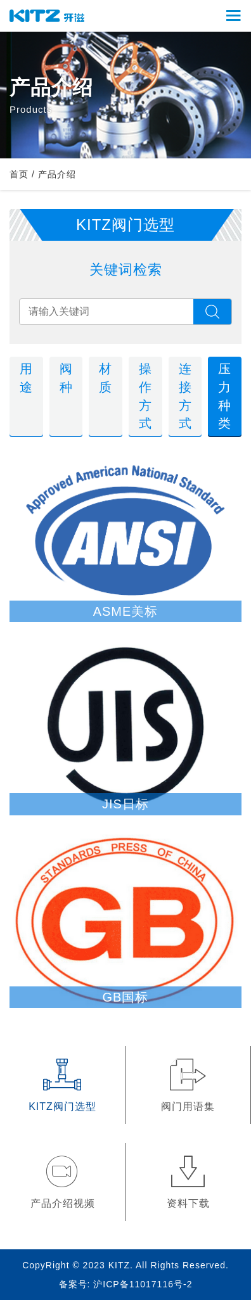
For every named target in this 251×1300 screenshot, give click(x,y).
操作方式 (145, 396)
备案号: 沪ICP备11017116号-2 (126, 1284)
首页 (19, 174)
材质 (105, 378)
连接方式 (185, 396)
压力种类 (224, 396)
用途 (26, 378)
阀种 (66, 378)
